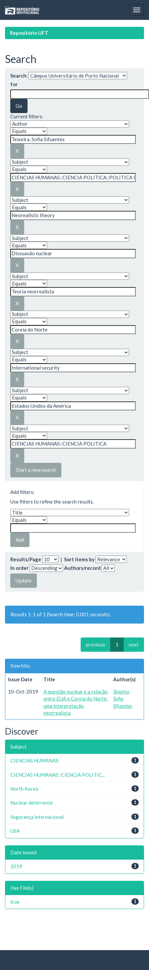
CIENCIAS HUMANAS (34, 760)
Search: (19, 76)
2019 (16, 866)
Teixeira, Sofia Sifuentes (122, 699)
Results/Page (25, 559)
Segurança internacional (37, 817)
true (15, 902)
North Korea (24, 789)
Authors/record (82, 568)
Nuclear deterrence (31, 803)
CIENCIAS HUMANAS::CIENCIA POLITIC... (57, 775)
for (14, 84)
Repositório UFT (29, 33)
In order (19, 568)
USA (15, 831)
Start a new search (36, 470)
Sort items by (79, 559)
